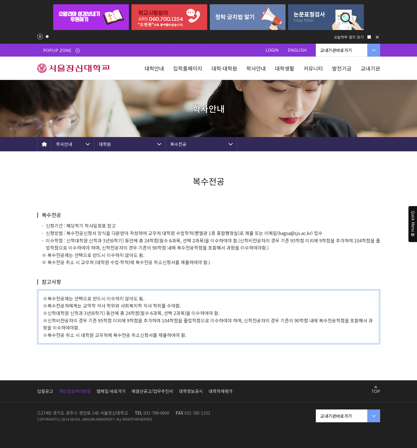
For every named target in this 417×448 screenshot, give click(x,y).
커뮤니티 (313, 68)
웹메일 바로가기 (111, 391)
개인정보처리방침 (75, 391)
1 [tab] (47, 36)
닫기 (377, 37)
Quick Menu (413, 224)
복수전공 (178, 144)
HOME (44, 144)
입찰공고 (45, 391)
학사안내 (256, 68)
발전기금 (342, 68)
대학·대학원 (224, 68)
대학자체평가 (221, 391)
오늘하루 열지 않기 (349, 37)
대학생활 (284, 68)
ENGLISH (297, 50)
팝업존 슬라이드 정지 (40, 36)
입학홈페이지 (187, 68)
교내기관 (370, 68)
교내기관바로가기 (336, 50)
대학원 (105, 144)
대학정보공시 (191, 391)
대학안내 (154, 68)
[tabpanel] (91, 17)
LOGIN (272, 50)
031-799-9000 (156, 413)
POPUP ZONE (61, 50)
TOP (375, 391)
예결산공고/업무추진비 (152, 391)
